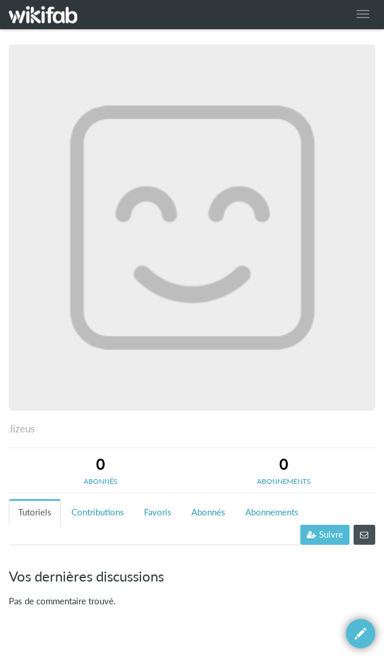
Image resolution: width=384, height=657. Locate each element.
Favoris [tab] (158, 512)
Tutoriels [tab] (35, 512)
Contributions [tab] (97, 512)
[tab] (100, 470)
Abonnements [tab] (272, 512)
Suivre (325, 534)
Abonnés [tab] (208, 512)
